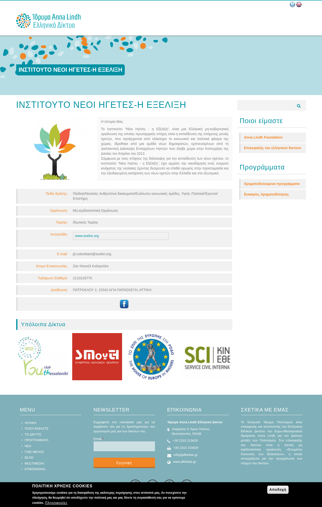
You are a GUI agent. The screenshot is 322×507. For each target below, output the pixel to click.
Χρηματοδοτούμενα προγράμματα (272, 184)
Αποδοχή (277, 490)
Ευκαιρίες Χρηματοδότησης (266, 194)
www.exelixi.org (87, 236)
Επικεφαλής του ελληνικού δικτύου (272, 148)
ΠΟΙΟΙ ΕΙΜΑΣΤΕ (37, 428)
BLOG (29, 457)
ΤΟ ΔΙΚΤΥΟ (33, 434)
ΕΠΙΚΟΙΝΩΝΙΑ (35, 469)
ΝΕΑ (28, 446)
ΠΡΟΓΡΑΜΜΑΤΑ (37, 440)
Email (99, 439)
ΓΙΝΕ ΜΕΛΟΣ (34, 452)
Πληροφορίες (56, 503)
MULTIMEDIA (34, 463)
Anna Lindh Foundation (263, 137)
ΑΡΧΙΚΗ (31, 423)
